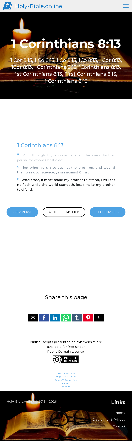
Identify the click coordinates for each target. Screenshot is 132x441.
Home (120, 412)
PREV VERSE (22, 212)
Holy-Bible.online (38, 6)
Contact (119, 426)
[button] (33, 317)
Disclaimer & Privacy (109, 419)
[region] (66, 124)
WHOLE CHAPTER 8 (63, 212)
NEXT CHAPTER (108, 212)
